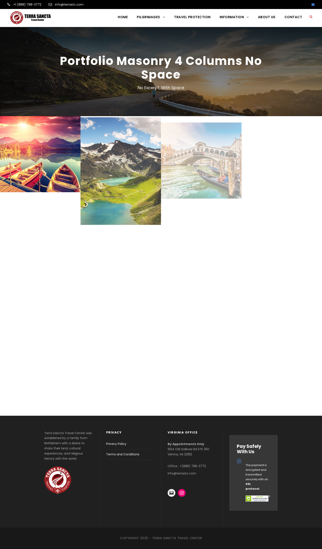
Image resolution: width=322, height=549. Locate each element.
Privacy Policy (116, 444)
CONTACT (293, 17)
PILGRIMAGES (148, 17)
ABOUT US (267, 17)
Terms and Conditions (122, 454)
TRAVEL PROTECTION (192, 17)
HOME (123, 17)
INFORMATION (232, 17)
